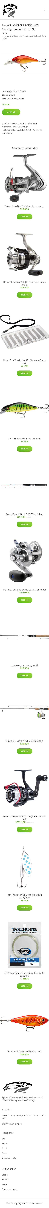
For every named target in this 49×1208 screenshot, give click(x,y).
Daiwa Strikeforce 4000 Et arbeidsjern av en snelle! (24, 283)
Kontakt (5, 1179)
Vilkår (4, 1184)
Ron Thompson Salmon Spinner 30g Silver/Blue (24, 896)
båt (3, 1138)
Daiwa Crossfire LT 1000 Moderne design (24, 206)
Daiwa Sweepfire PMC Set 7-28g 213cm (24, 741)
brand (16, 91)
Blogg (5, 1175)
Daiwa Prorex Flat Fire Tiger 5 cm (24, 438)
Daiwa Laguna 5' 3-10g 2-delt (24, 665)
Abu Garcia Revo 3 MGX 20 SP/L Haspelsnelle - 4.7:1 (24, 818)
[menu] (45, 10)
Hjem (4, 33)
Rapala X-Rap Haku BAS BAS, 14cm (24, 1051)
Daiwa (23, 91)
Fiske (4, 1153)
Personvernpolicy (10, 1189)
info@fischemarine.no (12, 1124)
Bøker (5, 1143)
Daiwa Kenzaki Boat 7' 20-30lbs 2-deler (24, 514)
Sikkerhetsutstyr (9, 1158)
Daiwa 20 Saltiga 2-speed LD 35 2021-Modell (24, 589)
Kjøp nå (11, 112)
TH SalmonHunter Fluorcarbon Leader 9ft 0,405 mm (24, 974)
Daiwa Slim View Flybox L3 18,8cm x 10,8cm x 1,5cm (24, 361)
